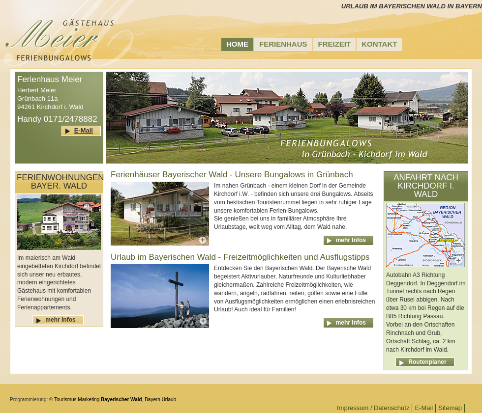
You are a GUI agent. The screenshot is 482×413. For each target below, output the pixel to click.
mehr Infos (60, 319)
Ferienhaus (283, 44)
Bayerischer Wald (121, 399)
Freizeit (334, 44)
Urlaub (169, 399)
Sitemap (450, 408)
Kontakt (379, 44)
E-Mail (83, 130)
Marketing (88, 399)
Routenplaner (427, 361)
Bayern (152, 399)
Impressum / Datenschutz (373, 408)
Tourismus (65, 399)
